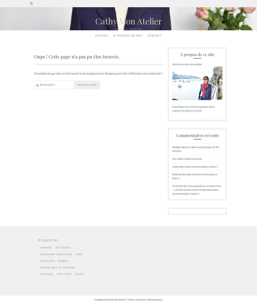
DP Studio (63, 247)
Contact (155, 35)
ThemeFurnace (154, 299)
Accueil (102, 35)
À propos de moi (128, 35)
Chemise (46, 247)
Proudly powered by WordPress (110, 299)
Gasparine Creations (56, 254)
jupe (79, 254)
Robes (63, 261)
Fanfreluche (179, 174)
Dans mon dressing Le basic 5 (201, 166)
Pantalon (47, 261)
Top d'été (64, 274)
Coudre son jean (193, 158)
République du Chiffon (57, 267)
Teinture (46, 274)
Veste (79, 274)
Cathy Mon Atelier (128, 21)
